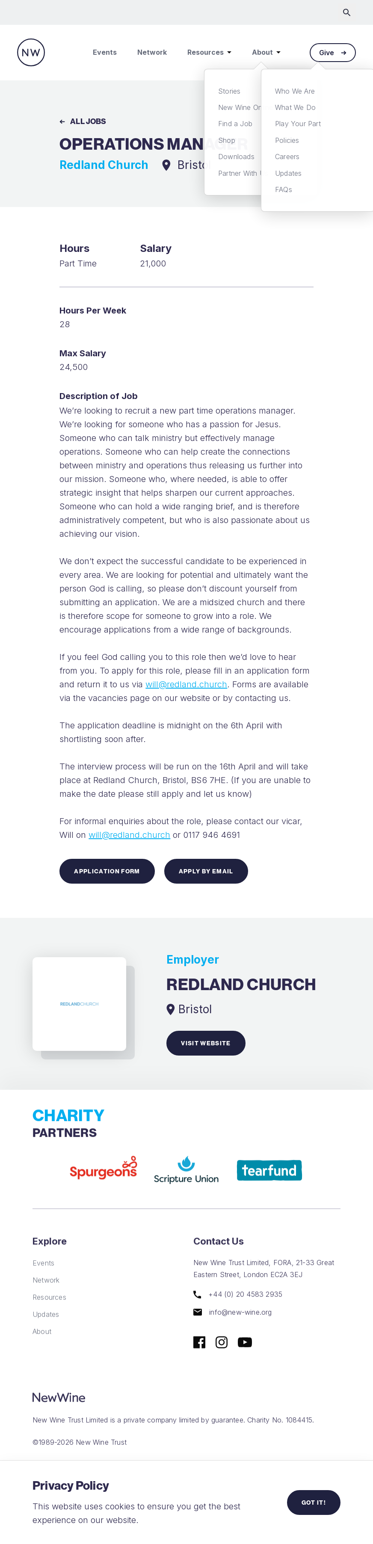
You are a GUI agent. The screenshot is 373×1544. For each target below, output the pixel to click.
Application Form (107, 871)
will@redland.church (186, 684)
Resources (209, 52)
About (266, 52)
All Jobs (82, 121)
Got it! (314, 1502)
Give (332, 52)
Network (152, 52)
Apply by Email (206, 871)
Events (105, 52)
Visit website (206, 1043)
